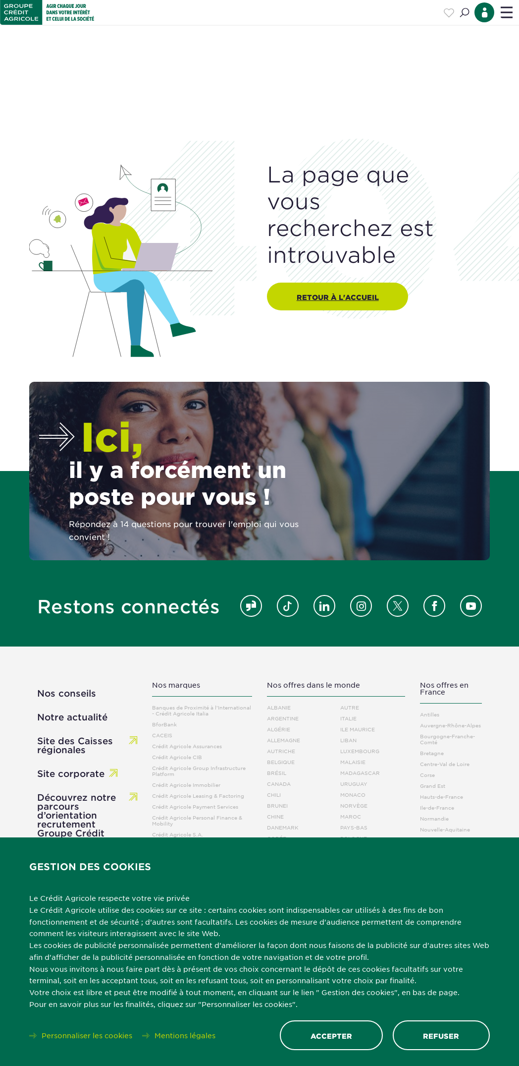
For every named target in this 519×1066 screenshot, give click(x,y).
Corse (427, 774)
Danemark (283, 827)
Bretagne (432, 753)
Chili (274, 794)
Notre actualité (72, 716)
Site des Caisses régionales (75, 745)
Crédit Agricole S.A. (177, 834)
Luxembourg (359, 751)
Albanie (279, 707)
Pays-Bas (353, 827)
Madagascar (360, 773)
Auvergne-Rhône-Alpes (450, 725)
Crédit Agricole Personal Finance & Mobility (197, 820)
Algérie (278, 729)
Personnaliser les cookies (87, 1035)
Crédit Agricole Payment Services (195, 806)
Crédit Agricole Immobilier (186, 784)
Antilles (429, 714)
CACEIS (162, 735)
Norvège (353, 805)
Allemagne (283, 740)
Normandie (434, 818)
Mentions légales (185, 1035)
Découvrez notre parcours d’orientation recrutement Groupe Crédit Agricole (76, 819)
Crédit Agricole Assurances (187, 746)
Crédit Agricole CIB (177, 757)
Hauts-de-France (441, 796)
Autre (349, 707)
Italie (348, 718)
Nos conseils (66, 693)
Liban (348, 740)
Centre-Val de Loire (444, 764)
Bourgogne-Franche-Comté (447, 739)
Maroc (350, 816)
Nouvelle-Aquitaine (445, 829)
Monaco (352, 794)
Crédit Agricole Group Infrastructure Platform (199, 771)
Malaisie (352, 762)
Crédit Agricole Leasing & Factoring (198, 795)
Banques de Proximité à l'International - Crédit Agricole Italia (201, 710)
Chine (275, 816)
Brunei (277, 805)
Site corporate (70, 773)
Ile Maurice (357, 729)
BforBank (164, 724)
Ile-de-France (437, 807)
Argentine (283, 718)
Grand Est (432, 785)
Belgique (281, 762)
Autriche (281, 751)
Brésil (276, 773)
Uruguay (353, 783)
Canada (279, 783)
